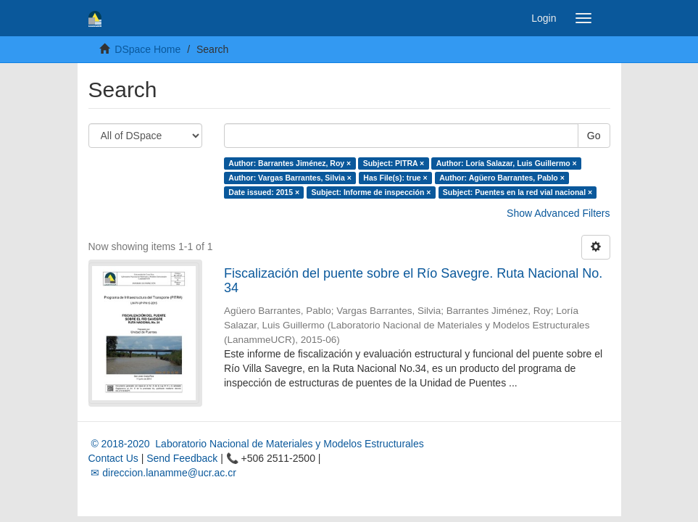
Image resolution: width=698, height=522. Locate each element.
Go (594, 135)
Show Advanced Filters (558, 213)
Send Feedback (181, 458)
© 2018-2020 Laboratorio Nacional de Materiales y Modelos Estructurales (256, 444)
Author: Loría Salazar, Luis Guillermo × (506, 163)
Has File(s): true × (395, 177)
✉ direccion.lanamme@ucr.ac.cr (162, 472)
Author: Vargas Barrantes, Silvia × (290, 177)
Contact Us (113, 458)
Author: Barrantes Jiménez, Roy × (289, 163)
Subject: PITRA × (394, 163)
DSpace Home (147, 49)
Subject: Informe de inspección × (371, 192)
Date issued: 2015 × (263, 192)
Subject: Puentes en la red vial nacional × (517, 192)
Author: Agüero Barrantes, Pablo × (502, 177)
